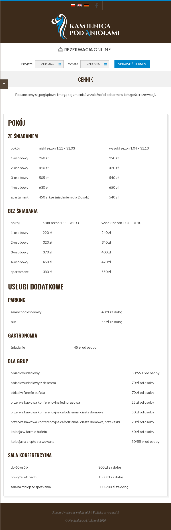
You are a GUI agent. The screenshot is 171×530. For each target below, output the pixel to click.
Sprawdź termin (132, 64)
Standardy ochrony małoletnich (71, 512)
